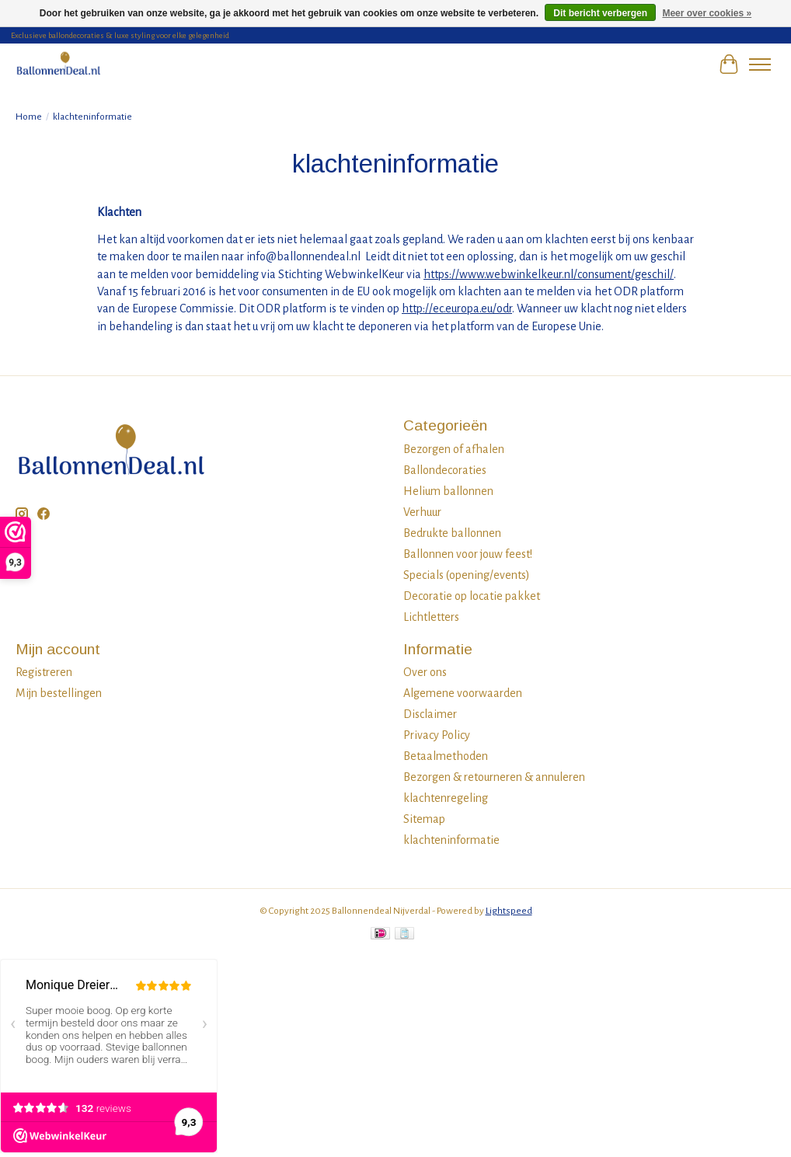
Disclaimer (430, 714)
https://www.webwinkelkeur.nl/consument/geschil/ (548, 274)
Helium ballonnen (448, 491)
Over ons (425, 672)
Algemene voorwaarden (462, 693)
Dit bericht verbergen (600, 13)
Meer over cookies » (706, 13)
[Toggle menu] (759, 64)
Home (29, 116)
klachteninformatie (451, 840)
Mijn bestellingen (59, 693)
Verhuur (422, 512)
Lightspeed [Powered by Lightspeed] (509, 910)
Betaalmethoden (445, 756)
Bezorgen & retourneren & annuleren (494, 777)
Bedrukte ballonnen (452, 533)
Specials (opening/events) (466, 575)
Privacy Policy (436, 735)
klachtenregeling (445, 798)
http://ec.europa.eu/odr (457, 308)
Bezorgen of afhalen (453, 449)
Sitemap (424, 819)
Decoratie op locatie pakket (471, 596)
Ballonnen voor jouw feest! (467, 554)
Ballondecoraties (444, 470)
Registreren (44, 672)
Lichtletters (431, 617)
